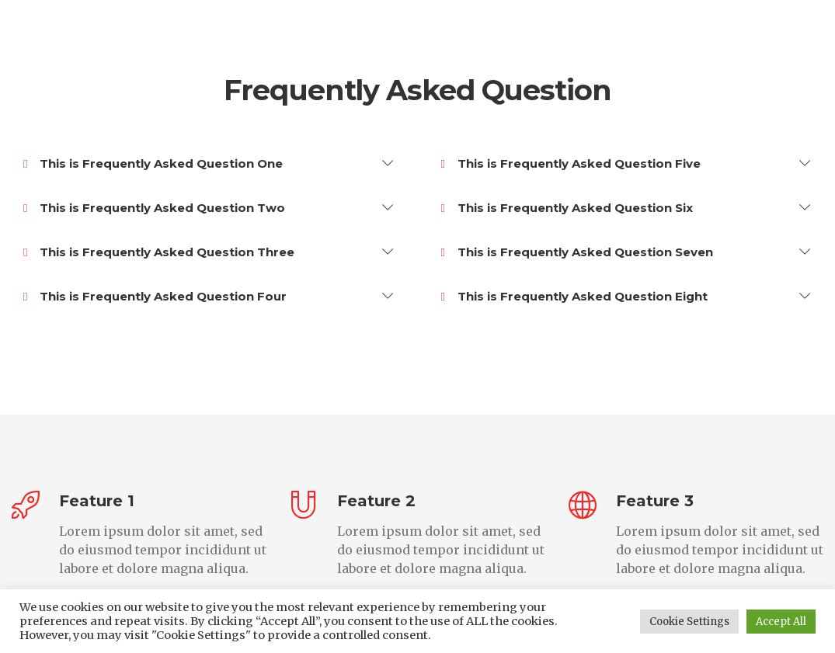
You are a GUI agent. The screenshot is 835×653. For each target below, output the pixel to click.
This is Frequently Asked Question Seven (577, 252)
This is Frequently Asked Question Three (158, 252)
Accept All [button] (781, 621)
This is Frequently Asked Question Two (154, 208)
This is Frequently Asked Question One (153, 163)
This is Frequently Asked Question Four (155, 296)
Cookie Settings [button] (689, 621)
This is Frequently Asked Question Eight (574, 296)
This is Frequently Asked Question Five (571, 163)
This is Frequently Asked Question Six (567, 208)
